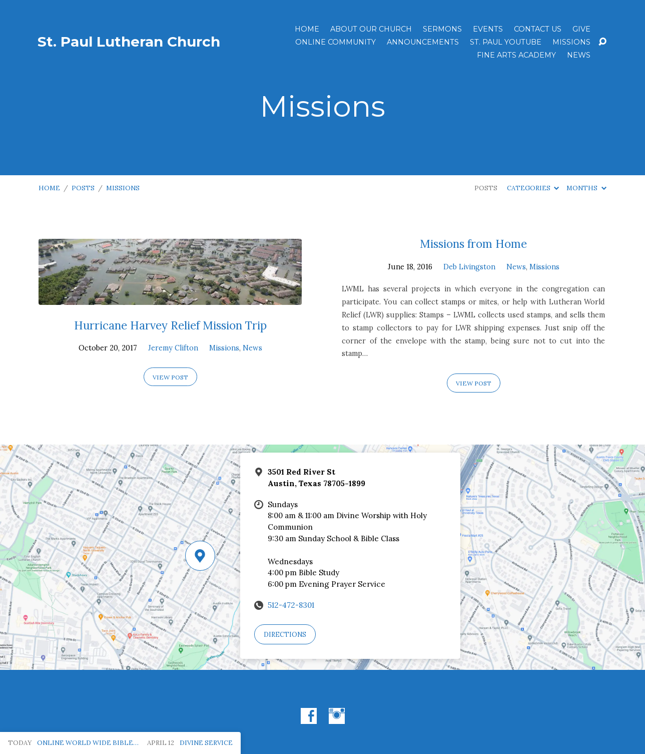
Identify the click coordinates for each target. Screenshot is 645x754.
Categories (533, 188)
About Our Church (371, 29)
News (578, 55)
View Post (170, 377)
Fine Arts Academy (516, 55)
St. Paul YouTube (505, 42)
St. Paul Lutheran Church (129, 41)
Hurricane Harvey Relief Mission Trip (170, 325)
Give (581, 29)
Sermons (442, 29)
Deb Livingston (469, 266)
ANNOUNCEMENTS (423, 42)
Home (307, 29)
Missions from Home (473, 243)
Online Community (335, 42)
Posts (83, 188)
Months (586, 188)
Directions (285, 634)
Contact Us (537, 29)
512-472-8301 (291, 605)
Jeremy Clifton (173, 347)
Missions (571, 42)
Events (488, 29)
